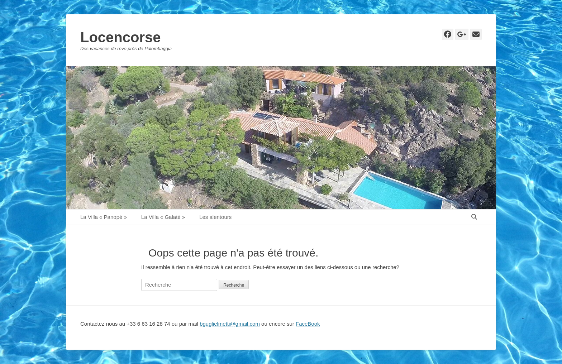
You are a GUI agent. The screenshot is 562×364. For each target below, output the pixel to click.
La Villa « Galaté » (163, 217)
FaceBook (308, 324)
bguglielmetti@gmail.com (230, 324)
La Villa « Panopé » (103, 217)
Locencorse (120, 37)
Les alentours (215, 217)
